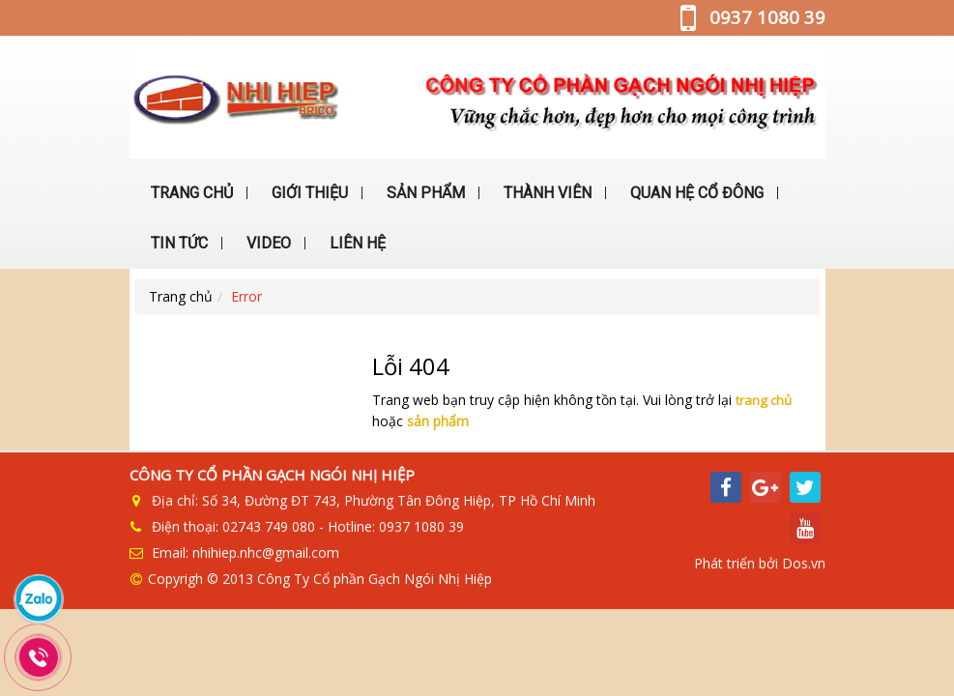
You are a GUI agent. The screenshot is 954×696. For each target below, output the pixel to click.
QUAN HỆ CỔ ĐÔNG (695, 193)
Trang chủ (181, 296)
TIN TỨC (177, 243)
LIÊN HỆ (356, 243)
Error (246, 296)
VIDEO (267, 243)
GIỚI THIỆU (308, 193)
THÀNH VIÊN (546, 193)
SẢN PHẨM (424, 193)
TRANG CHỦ (190, 193)
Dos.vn (803, 560)
